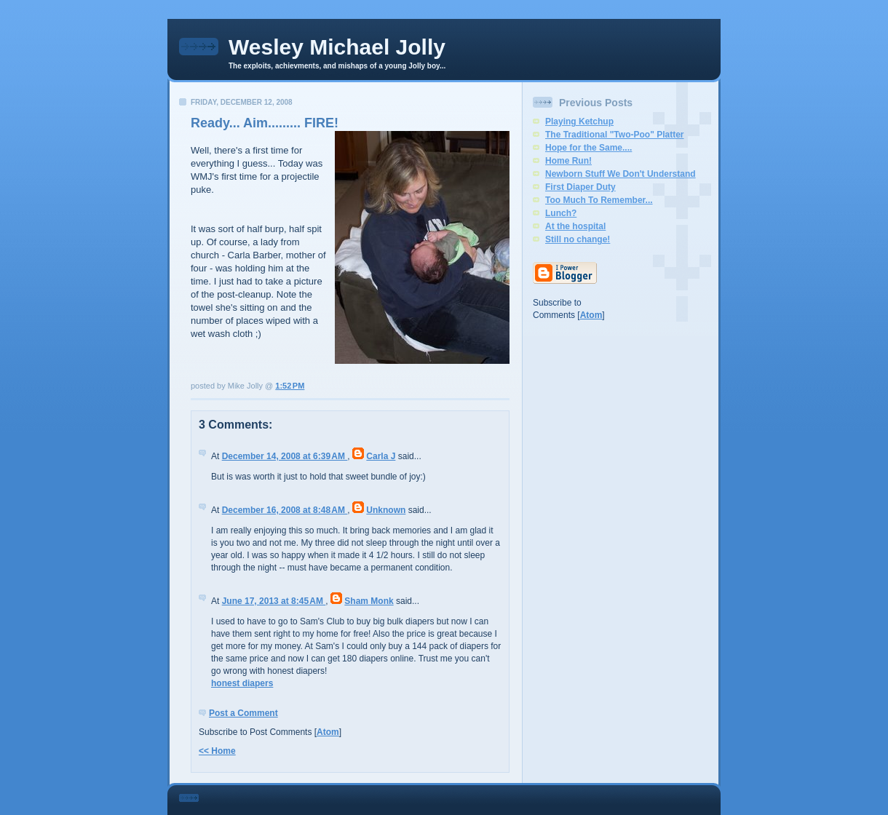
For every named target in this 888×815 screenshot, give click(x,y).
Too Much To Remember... (599, 200)
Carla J (380, 456)
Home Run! (568, 161)
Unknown (385, 510)
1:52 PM (289, 385)
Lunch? (560, 213)
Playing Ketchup (579, 121)
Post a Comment (243, 713)
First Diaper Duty (580, 187)
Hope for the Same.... (588, 148)
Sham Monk (368, 601)
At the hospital (575, 226)
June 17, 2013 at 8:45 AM (274, 601)
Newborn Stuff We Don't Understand (620, 174)
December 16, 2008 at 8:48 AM (285, 510)
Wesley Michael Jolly (337, 47)
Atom (328, 732)
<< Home (217, 751)
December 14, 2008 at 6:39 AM (285, 456)
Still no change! (577, 239)
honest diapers (242, 683)
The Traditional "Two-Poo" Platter (614, 135)
